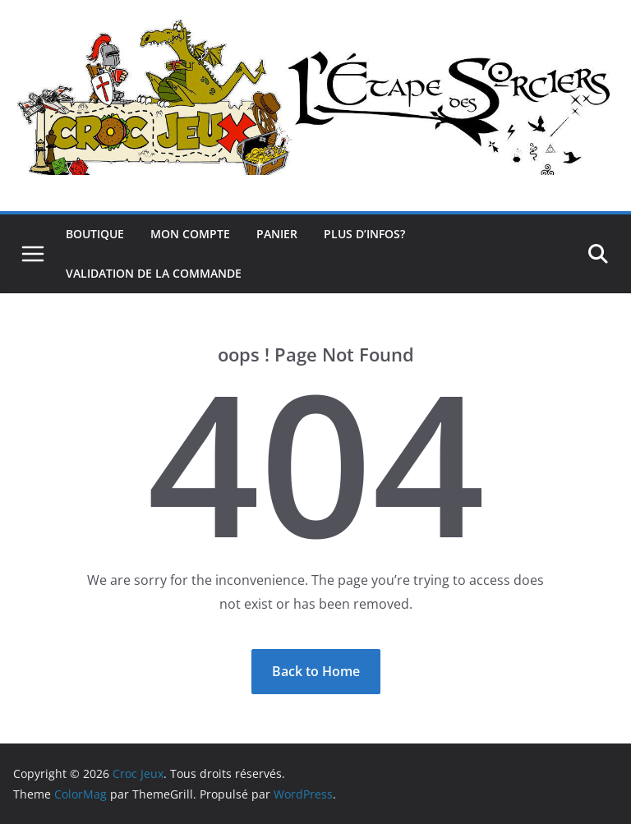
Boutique (95, 234)
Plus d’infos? (364, 234)
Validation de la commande (154, 273)
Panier (276, 234)
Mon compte (190, 234)
